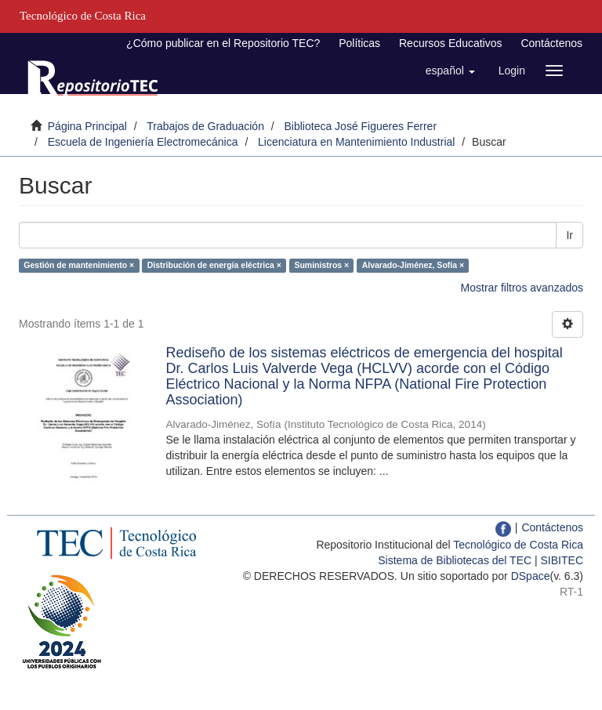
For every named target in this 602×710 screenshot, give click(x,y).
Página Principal (87, 126)
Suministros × (321, 265)
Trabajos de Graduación (205, 126)
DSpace (530, 576)
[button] (450, 70)
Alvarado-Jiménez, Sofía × (413, 265)
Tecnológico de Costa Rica (518, 544)
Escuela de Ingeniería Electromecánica (143, 142)
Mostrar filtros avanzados (522, 287)
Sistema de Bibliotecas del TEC (454, 560)
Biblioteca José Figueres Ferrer (361, 126)
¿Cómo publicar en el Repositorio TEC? (223, 43)
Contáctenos (551, 43)
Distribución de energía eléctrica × (214, 265)
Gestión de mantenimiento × (79, 265)
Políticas (359, 43)
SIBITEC (562, 560)
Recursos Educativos (450, 43)
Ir (569, 235)
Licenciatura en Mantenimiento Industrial (356, 142)
